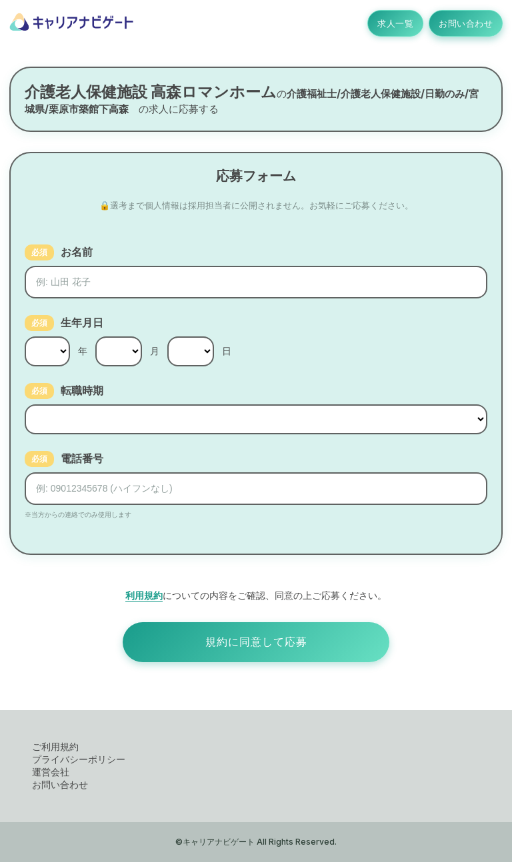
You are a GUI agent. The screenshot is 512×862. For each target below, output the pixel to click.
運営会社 (50, 771)
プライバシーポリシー (78, 759)
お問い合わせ (466, 23)
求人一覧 (395, 23)
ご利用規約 (55, 746)
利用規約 (144, 595)
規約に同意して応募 (256, 641)
